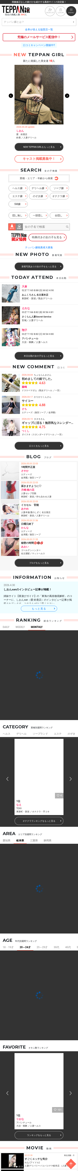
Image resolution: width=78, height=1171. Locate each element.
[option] (39, 103)
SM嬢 (20, 204)
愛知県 (6, 840)
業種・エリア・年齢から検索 (39, 178)
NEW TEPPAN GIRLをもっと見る (42, 147)
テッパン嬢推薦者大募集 (39, 247)
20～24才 (25, 947)
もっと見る (44, 608)
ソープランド (40, 733)
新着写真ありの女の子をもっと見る (41, 266)
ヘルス (6, 733)
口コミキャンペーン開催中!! (39, 45)
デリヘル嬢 (39, 188)
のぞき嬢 (40, 196)
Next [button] (67, 103)
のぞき (71, 733)
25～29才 (42, 947)
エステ (57, 733)
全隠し (61, 215)
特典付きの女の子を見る (48, 237)
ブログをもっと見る (45, 563)
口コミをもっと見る (45, 446)
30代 (56, 947)
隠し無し (19, 215)
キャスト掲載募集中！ (42, 159)
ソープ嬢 (61, 188)
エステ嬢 (19, 196)
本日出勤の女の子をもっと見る (42, 356)
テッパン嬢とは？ (39, 21)
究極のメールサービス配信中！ (39, 37)
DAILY (6, 627)
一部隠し (40, 215)
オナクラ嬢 (60, 196)
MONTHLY (37, 627)
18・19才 (8, 947)
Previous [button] (10, 103)
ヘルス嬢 (19, 188)
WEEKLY (20, 627)
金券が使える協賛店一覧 (39, 29)
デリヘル (21, 733)
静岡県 (47, 840)
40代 (68, 947)
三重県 (34, 840)
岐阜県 (20, 840)
